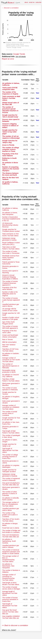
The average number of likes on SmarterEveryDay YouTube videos (10, 558)
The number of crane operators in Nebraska (10, 389)
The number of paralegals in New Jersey (11, 436)
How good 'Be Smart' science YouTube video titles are (10, 612)
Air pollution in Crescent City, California (10, 375)
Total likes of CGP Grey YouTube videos (10, 350)
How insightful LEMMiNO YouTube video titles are (11, 617)
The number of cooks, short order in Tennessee (10, 252)
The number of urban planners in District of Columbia (9, 493)
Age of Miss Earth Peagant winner (8, 323)
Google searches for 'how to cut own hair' (11, 419)
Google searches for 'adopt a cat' (9, 445)
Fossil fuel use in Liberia (10, 528)
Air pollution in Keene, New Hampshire (9, 213)
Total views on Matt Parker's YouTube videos (10, 248)
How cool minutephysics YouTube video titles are (10, 536)
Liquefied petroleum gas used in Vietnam (10, 546)
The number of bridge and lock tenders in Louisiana (11, 531)
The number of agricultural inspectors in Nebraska (10, 366)
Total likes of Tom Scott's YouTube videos (10, 520)
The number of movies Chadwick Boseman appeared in (10, 283)
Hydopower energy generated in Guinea (9, 239)
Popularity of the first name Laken (9, 331)
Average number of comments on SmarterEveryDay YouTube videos (9, 577)
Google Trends (19, 54)
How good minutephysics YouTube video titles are (11, 484)
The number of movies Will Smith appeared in (10, 327)
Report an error (8, 59)
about (26, 2)
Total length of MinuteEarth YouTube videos (9, 605)
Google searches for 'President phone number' (11, 230)
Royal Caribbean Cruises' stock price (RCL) (11, 243)
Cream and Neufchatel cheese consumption (10, 336)
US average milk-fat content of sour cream (9, 309)
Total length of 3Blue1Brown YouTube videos (10, 450)
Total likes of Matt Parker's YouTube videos (10, 380)
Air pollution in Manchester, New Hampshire (8, 566)
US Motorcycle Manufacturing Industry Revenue (10, 225)
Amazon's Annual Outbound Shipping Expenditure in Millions (10, 277)
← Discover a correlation (10, 8)
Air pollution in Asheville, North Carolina (10, 499)
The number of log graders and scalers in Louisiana (10, 514)
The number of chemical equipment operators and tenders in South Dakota (11, 551)
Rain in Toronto (7, 339)
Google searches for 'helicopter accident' (9, 470)
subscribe (38, 2)
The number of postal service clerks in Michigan (11, 588)
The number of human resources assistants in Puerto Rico (10, 599)
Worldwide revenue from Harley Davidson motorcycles (10, 257)
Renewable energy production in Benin (9, 371)
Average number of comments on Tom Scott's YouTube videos (11, 359)
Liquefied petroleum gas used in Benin (10, 509)
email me (31, 2)
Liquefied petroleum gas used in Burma (10, 305)
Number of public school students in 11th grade (10, 318)
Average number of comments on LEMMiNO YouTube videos (10, 407)
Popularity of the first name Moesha (9, 288)
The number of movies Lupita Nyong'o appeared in (11, 300)
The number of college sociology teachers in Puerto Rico (10, 456)
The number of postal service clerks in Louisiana (9, 413)
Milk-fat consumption (9, 342)
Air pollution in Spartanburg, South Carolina (9, 541)
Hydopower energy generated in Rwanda (9, 475)
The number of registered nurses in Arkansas (11, 479)
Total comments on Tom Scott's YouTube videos (10, 235)
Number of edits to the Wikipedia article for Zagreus (10, 293)
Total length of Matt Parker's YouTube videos (10, 432)
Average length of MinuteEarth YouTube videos (9, 593)
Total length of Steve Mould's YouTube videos (10, 583)
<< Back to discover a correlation (15, 625)
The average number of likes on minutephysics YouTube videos (10, 504)
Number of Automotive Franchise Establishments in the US (11, 219)
